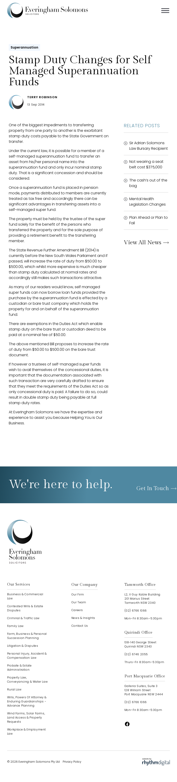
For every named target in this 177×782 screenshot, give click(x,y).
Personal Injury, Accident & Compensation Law (27, 656)
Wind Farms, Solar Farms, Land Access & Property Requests (26, 717)
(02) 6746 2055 (136, 654)
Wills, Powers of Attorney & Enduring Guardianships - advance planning (27, 701)
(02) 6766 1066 (135, 610)
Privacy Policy (72, 762)
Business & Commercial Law (25, 596)
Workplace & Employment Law (26, 731)
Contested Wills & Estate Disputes (25, 608)
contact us (79, 626)
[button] (165, 10)
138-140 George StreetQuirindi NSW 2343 (140, 644)
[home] (47, 10)
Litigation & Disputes (22, 646)
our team (78, 602)
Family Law (15, 626)
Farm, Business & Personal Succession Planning (27, 636)
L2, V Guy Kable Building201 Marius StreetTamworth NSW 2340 (142, 598)
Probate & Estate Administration (19, 668)
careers (77, 610)
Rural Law (14, 689)
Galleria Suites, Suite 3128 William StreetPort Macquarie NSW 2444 (143, 690)
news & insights (83, 618)
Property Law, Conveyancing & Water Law (27, 680)
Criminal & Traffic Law (23, 618)
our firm (77, 594)
